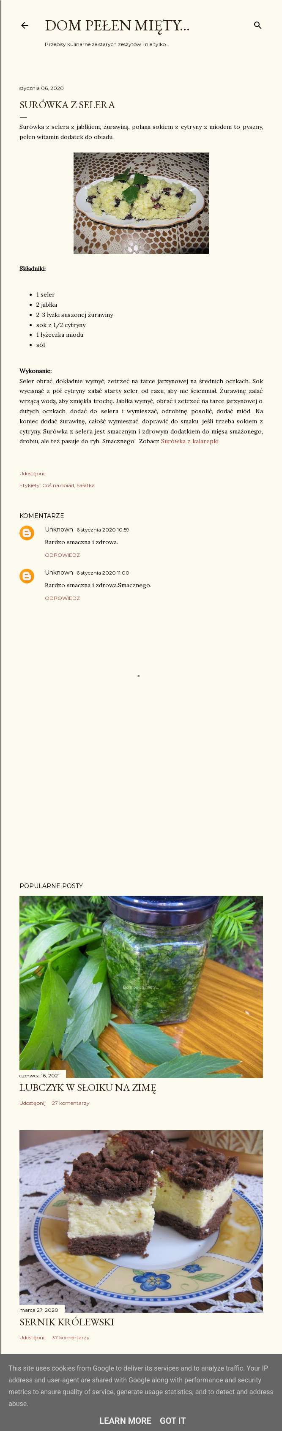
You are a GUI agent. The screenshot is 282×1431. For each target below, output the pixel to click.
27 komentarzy (71, 1103)
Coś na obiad (58, 485)
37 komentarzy (71, 1337)
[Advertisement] (141, 802)
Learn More (125, 1421)
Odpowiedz (62, 555)
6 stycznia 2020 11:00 (103, 573)
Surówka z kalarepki (190, 441)
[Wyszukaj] (258, 23)
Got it (173, 1421)
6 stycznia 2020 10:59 (103, 529)
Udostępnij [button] (32, 473)
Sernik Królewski (66, 1321)
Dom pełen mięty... (117, 25)
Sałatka (86, 485)
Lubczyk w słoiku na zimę (87, 1087)
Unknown (59, 529)
